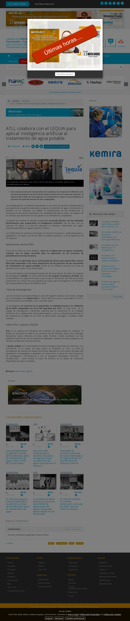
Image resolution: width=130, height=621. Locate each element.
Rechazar (59, 618)
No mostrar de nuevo (65, 74)
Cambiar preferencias (75, 618)
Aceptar (49, 618)
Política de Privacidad (89, 614)
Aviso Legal (73, 614)
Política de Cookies (112, 614)
